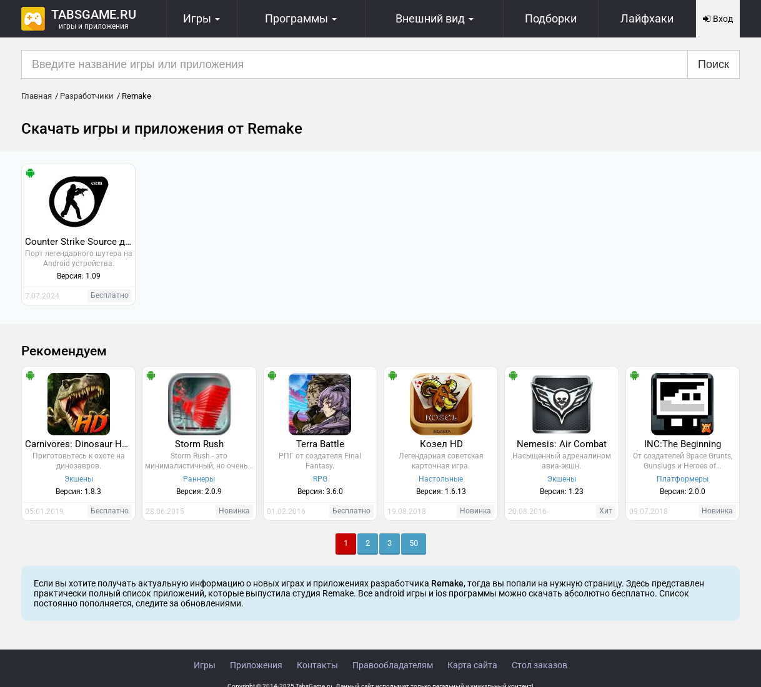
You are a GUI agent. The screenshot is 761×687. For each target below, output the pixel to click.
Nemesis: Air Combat (562, 444)
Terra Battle (320, 444)
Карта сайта (472, 665)
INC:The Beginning (682, 444)
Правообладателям (392, 665)
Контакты (317, 665)
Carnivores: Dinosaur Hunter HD (80, 444)
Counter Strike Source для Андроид (80, 241)
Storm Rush (199, 444)
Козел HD (441, 444)
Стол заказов (539, 665)
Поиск (713, 64)
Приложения (256, 665)
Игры (205, 665)
